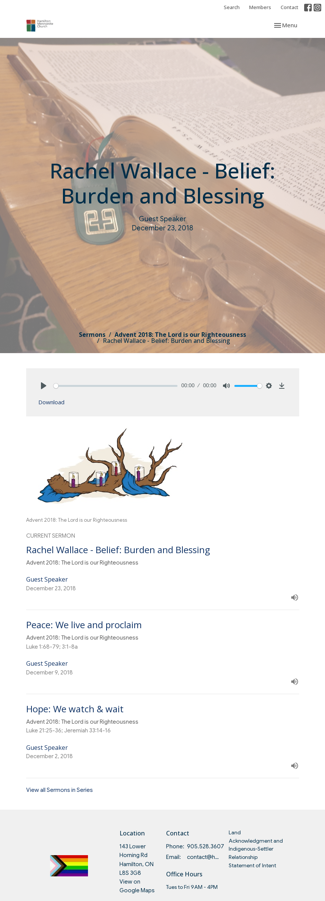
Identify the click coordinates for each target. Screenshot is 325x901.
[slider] (115, 385)
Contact (289, 7)
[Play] (44, 386)
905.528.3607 (205, 846)
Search (232, 7)
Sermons (92, 334)
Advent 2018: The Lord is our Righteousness (180, 334)
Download (51, 402)
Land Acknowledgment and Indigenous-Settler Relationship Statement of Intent (256, 849)
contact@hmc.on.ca (204, 857)
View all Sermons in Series (59, 790)
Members (260, 7)
